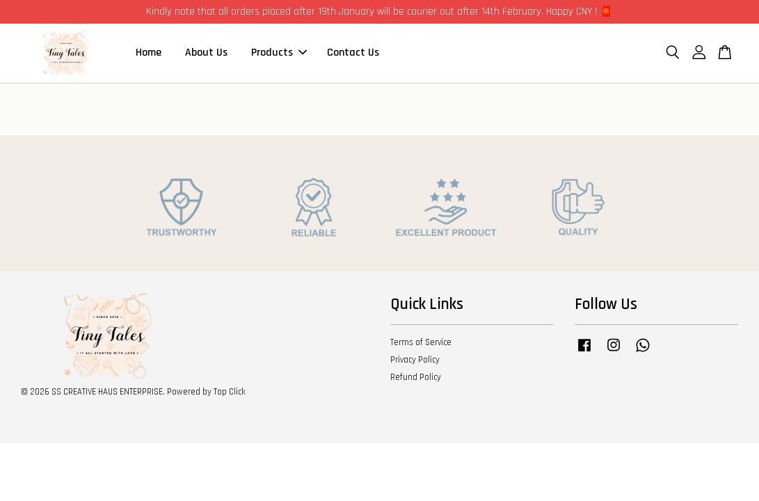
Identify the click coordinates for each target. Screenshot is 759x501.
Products (279, 52)
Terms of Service (421, 342)
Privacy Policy (415, 359)
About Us (206, 52)
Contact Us (353, 52)
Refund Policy (415, 377)
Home (148, 52)
